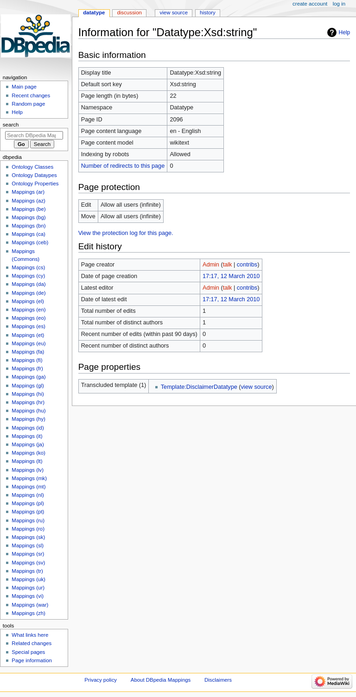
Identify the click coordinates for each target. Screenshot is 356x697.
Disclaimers (218, 680)
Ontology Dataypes (34, 175)
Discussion (129, 12)
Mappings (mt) (28, 486)
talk (227, 264)
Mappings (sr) (28, 554)
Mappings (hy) (28, 419)
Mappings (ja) (28, 444)
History (208, 12)
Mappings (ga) (28, 377)
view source (256, 387)
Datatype (94, 12)
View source (174, 12)
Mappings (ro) (28, 529)
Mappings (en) (28, 309)
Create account (309, 3)
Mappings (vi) (28, 596)
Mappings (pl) (28, 503)
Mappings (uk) (28, 579)
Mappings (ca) (28, 234)
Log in (339, 3)
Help (344, 32)
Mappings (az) (28, 200)
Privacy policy (100, 680)
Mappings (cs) (28, 267)
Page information (32, 660)
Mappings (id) (28, 428)
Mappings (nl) (28, 495)
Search (11, 124)
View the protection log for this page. (125, 233)
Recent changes (31, 95)
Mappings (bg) (28, 217)
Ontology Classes (32, 167)
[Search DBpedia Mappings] (34, 135)
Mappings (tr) (27, 571)
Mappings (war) (30, 605)
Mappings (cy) (28, 276)
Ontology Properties (35, 183)
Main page (24, 86)
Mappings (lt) (27, 461)
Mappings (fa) (28, 352)
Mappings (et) (28, 335)
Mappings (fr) (27, 368)
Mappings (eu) (28, 343)
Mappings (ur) (28, 587)
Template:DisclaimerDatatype (199, 387)
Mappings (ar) (28, 192)
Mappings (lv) (28, 470)
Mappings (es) (28, 326)
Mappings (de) (28, 293)
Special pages (28, 652)
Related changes (31, 643)
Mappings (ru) (28, 520)
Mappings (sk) (28, 537)
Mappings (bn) (28, 225)
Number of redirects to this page (123, 166)
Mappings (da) (28, 284)
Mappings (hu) (28, 410)
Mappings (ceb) (30, 242)
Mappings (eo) (28, 318)
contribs (247, 264)
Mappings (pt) (28, 511)
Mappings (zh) (28, 613)
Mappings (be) (28, 209)
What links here (30, 635)
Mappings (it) (27, 436)
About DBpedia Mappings (161, 680)
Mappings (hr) (28, 402)
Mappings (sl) (28, 545)
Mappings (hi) (28, 394)
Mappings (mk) (29, 478)
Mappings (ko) (28, 453)
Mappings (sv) (28, 562)
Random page (28, 104)
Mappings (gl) (28, 385)
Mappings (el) (28, 301)
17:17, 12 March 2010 (231, 276)
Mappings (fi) (27, 360)
